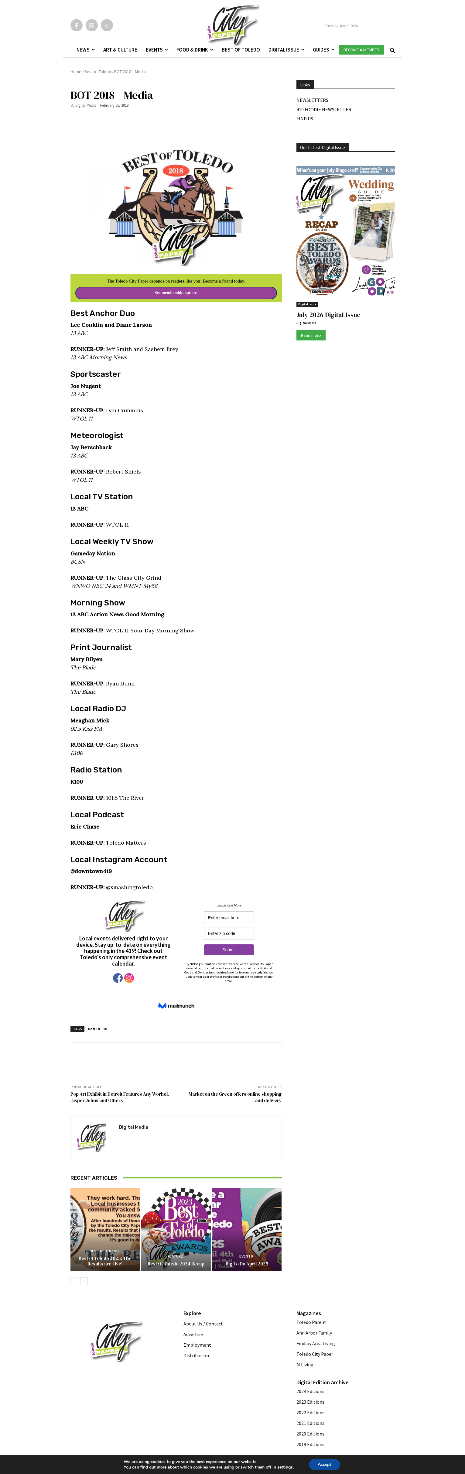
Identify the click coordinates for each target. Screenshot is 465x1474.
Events (246, 1256)
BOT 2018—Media (130, 71)
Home (75, 71)
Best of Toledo (97, 71)
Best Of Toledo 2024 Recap (176, 1264)
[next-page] (84, 1281)
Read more (311, 335)
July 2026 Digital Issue (328, 314)
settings (285, 1467)
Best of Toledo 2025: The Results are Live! (105, 1261)
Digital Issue (307, 304)
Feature (175, 1256)
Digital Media (85, 105)
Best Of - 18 (97, 1029)
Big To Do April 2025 (247, 1264)
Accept (324, 1464)
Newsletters (312, 100)
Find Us (304, 119)
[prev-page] (74, 1281)
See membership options (176, 292)
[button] (391, 48)
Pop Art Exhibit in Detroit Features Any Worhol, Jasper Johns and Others (119, 1097)
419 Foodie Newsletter (323, 109)
